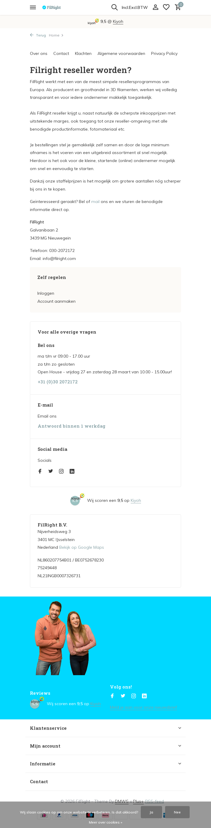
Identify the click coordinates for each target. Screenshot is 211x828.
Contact (61, 53)
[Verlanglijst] (166, 7)
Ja (151, 812)
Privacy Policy (164, 53)
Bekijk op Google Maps (81, 547)
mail (95, 201)
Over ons (38, 53)
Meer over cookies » (105, 822)
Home (56, 35)
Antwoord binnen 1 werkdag (71, 426)
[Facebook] (40, 471)
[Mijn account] (155, 7)
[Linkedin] (72, 471)
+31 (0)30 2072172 (58, 382)
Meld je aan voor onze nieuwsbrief (143, 707)
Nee (177, 812)
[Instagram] (61, 471)
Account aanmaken (56, 301)
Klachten (83, 53)
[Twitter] (50, 471)
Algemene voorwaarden (121, 53)
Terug (38, 35)
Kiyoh (118, 21)
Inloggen (45, 293)
